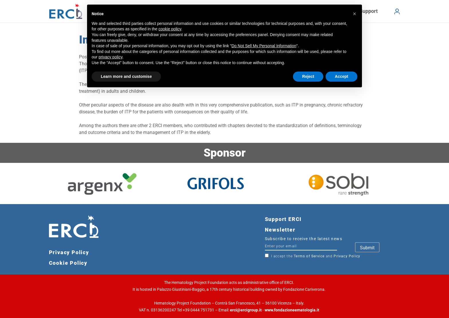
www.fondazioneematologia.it (292, 310)
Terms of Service (309, 256)
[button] (354, 13)
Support (368, 11)
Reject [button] (308, 76)
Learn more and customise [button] (126, 76)
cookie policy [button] (169, 29)
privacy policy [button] (110, 57)
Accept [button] (341, 76)
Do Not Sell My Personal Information (263, 46)
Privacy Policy (347, 256)
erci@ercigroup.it (246, 310)
